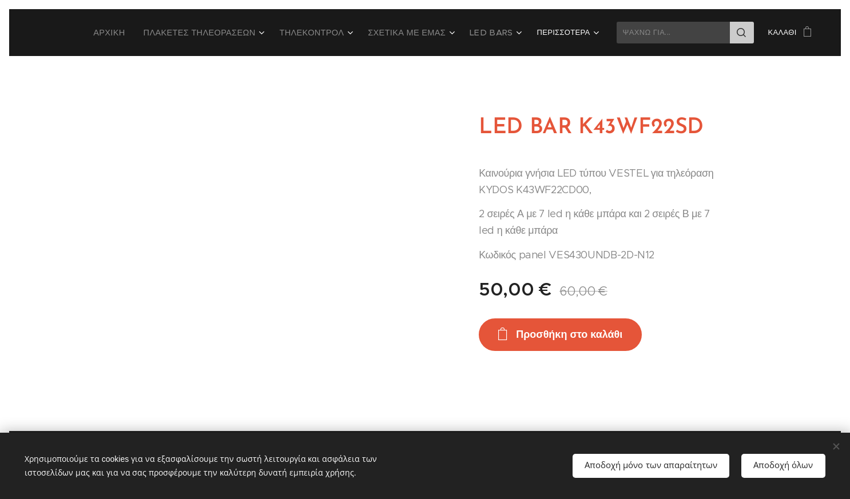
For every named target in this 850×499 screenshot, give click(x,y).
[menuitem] (144, 32)
